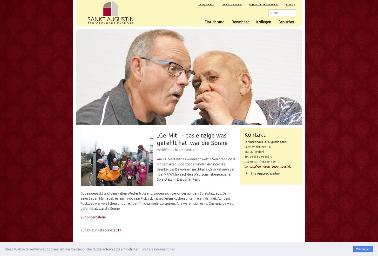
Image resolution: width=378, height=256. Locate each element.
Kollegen (263, 22)
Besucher (286, 22)
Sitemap (290, 4)
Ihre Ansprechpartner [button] (262, 173)
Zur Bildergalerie (93, 217)
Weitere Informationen (158, 249)
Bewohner (240, 22)
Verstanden (363, 249)
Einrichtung (214, 22)
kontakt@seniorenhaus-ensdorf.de (267, 166)
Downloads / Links (232, 4)
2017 (117, 230)
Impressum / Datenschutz (263, 4)
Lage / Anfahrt (206, 4)
